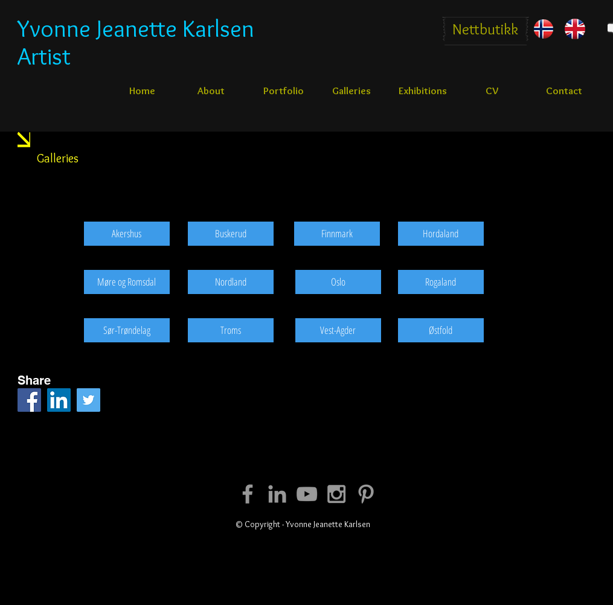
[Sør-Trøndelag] (127, 330)
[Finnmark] (337, 234)
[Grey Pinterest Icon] (366, 494)
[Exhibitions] (423, 91)
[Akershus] (127, 234)
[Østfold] (441, 330)
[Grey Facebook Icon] (247, 494)
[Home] (142, 91)
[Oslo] (338, 282)
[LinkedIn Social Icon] (59, 400)
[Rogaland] (441, 282)
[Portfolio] (284, 91)
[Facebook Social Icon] (29, 400)
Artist (44, 56)
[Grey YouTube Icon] (306, 494)
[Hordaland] (441, 234)
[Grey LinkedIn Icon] (277, 494)
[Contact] (564, 91)
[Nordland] (231, 282)
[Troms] (231, 330)
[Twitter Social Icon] (88, 400)
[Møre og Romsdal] (127, 282)
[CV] (492, 91)
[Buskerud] (231, 234)
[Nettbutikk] (485, 29)
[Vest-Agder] (338, 330)
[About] (211, 91)
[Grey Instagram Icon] (336, 494)
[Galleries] (351, 91)
